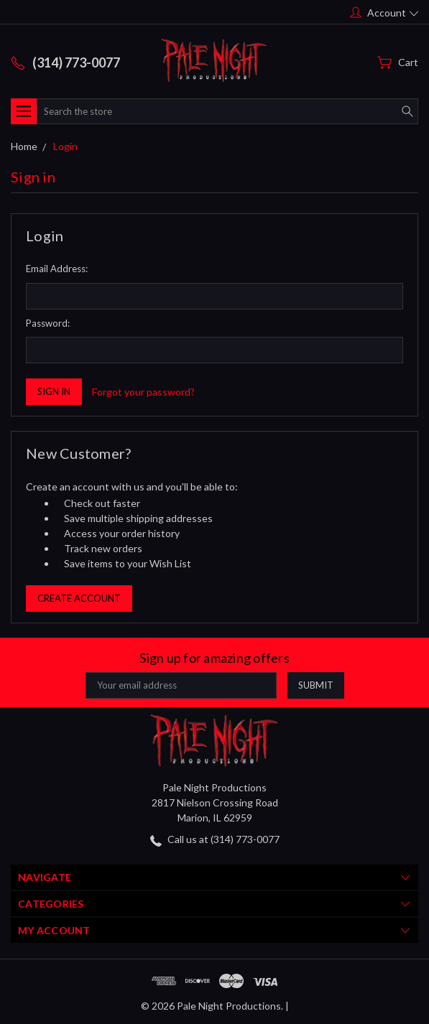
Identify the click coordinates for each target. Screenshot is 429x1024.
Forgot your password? (143, 392)
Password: (48, 323)
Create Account (79, 598)
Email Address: (57, 268)
